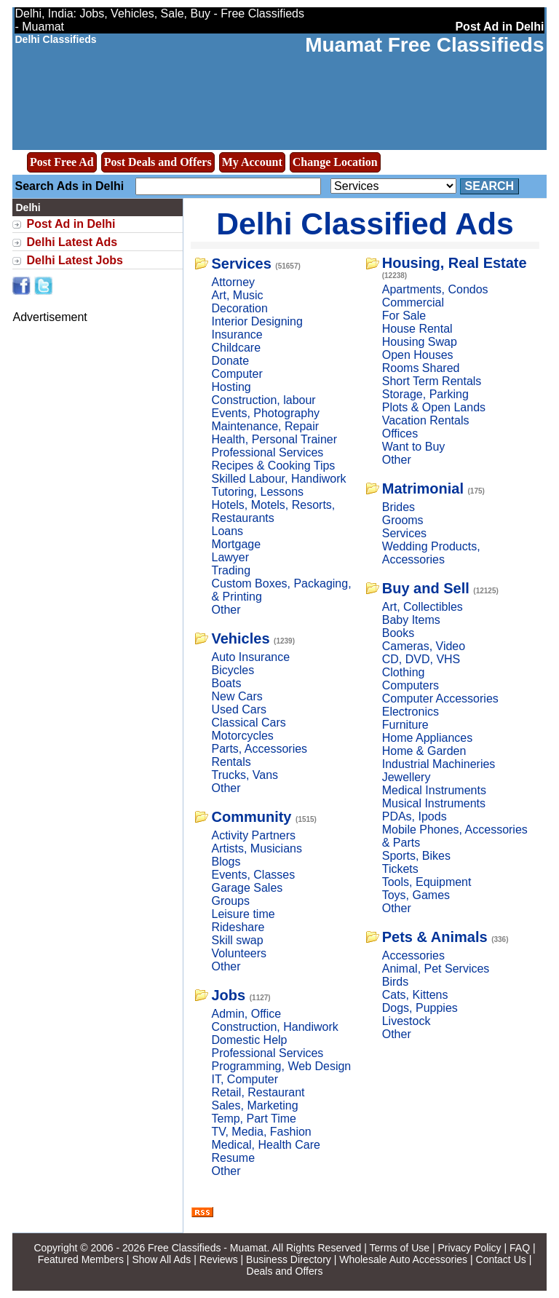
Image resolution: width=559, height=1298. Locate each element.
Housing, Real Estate (454, 263)
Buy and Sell (425, 588)
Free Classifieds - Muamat (207, 1248)
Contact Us (501, 1259)
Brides (398, 507)
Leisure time (242, 914)
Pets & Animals (435, 937)
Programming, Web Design (281, 1066)
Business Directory (288, 1259)
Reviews (218, 1259)
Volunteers (238, 953)
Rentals (230, 762)
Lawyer (230, 557)
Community (251, 817)
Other (225, 610)
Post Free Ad (62, 162)
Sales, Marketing (254, 1105)
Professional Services (267, 452)
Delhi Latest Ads (71, 242)
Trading (230, 570)
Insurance (236, 334)
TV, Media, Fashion (261, 1131)
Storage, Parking (425, 394)
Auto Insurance (250, 657)
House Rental (417, 328)
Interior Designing (256, 321)
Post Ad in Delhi (70, 224)
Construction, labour (263, 400)
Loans (227, 531)
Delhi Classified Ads (365, 223)
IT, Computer (244, 1079)
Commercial (413, 302)
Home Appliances (427, 738)
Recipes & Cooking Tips (273, 465)
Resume (233, 1158)
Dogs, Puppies (420, 1008)
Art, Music (237, 295)
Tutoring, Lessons (257, 492)
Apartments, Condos (435, 289)
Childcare (236, 347)
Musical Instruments (433, 803)
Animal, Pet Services (436, 968)
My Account (252, 162)
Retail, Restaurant (257, 1092)
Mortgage (236, 544)
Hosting (230, 387)
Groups (230, 901)
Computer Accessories (440, 698)
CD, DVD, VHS (421, 659)
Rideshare (237, 927)
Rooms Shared (421, 368)
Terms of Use (399, 1248)
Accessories (413, 955)
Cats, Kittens (415, 995)
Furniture (405, 725)
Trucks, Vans (244, 775)
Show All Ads (161, 1259)
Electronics (410, 711)
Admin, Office (246, 1014)
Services (241, 264)
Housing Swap (419, 342)
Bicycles (232, 670)
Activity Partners (253, 835)
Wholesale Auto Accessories (403, 1259)
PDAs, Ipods (414, 816)
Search (490, 186)
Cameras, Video (423, 646)
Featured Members (81, 1259)
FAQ (520, 1248)
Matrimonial (423, 488)
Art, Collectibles (422, 607)
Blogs (225, 861)
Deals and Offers (285, 1271)
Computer (236, 374)
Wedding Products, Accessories (431, 553)
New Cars (236, 696)
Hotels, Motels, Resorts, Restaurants (273, 511)
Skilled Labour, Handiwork (278, 478)
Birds (395, 982)
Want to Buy (413, 446)
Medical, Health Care (265, 1145)
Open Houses (417, 355)
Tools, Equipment (427, 882)
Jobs (228, 995)
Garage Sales (246, 888)
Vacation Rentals (425, 420)
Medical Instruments (434, 790)
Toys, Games (416, 895)
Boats (226, 683)
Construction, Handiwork (274, 1027)
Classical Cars (248, 722)
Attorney (233, 282)
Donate (230, 361)
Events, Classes (253, 874)
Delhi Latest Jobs (74, 260)
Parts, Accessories (259, 749)
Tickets (400, 869)
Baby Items (411, 620)
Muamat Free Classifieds (424, 44)
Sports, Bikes (416, 856)
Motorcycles (242, 735)
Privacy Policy (469, 1248)
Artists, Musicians (256, 848)
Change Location (335, 162)
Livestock (406, 1021)
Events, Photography (265, 413)
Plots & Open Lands (433, 407)
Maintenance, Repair (265, 426)
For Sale (404, 315)
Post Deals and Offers (158, 162)
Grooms (403, 520)
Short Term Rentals (432, 381)
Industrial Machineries (439, 764)
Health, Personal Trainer (274, 439)
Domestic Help (249, 1040)
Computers (410, 685)
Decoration (239, 308)
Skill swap (237, 940)
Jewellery (406, 777)
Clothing (403, 672)
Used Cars (238, 709)
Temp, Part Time (253, 1118)
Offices (400, 433)
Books (398, 633)
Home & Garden (424, 751)
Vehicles (240, 638)
